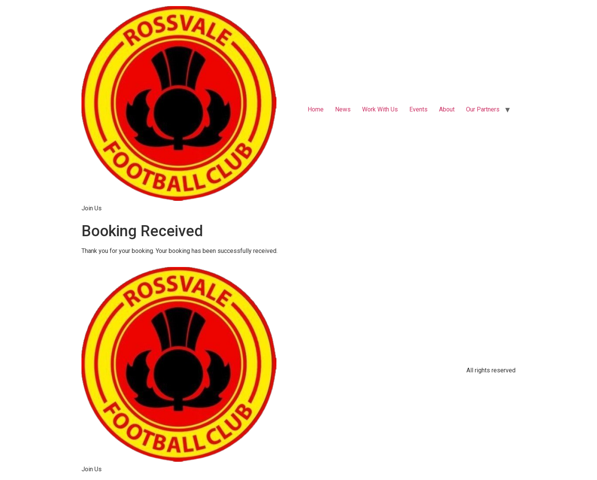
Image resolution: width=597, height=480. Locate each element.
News (343, 109)
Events (418, 109)
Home (316, 109)
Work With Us (380, 109)
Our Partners (483, 109)
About (447, 109)
